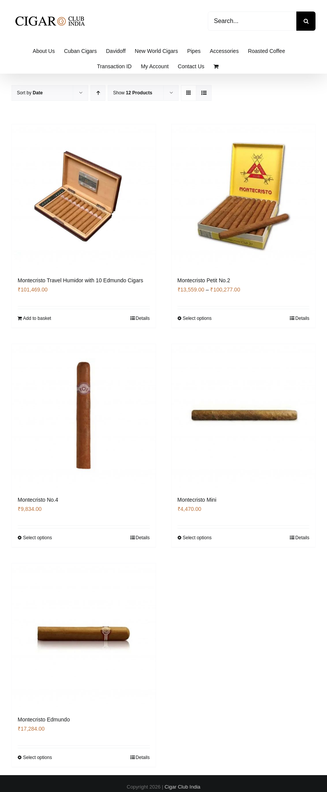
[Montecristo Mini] (243, 416)
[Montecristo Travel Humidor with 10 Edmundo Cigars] (84, 196)
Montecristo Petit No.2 (203, 280)
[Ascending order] (97, 93)
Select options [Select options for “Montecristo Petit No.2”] (197, 318)
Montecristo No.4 (38, 500)
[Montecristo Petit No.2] (243, 196)
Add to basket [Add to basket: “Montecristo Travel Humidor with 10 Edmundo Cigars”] (37, 318)
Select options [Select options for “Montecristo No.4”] (37, 537)
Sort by (30, 93)
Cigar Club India (182, 787)
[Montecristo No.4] (84, 416)
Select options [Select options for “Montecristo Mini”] (197, 537)
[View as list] (203, 93)
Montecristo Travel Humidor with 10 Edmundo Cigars (80, 280)
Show (132, 93)
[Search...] (252, 21)
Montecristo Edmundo (44, 719)
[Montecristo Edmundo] (84, 635)
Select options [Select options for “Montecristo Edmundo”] (37, 757)
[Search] (305, 21)
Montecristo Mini (197, 500)
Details (143, 318)
